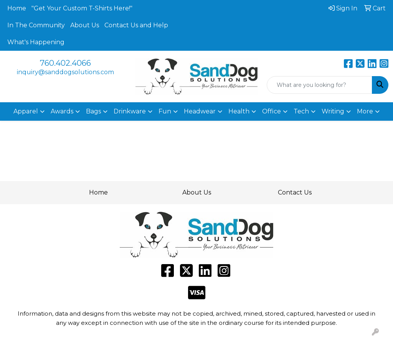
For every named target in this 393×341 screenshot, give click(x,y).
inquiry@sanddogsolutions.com (65, 72)
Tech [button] (301, 111)
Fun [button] (165, 111)
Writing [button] (333, 111)
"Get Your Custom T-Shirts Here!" (81, 8)
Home (16, 8)
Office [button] (271, 111)
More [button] (365, 111)
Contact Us (295, 192)
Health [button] (238, 111)
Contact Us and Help (136, 25)
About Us (84, 25)
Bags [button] (93, 111)
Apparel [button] (25, 111)
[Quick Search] (319, 85)
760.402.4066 (65, 63)
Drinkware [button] (130, 111)
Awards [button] (62, 111)
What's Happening (35, 42)
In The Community (36, 25)
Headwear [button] (200, 111)
